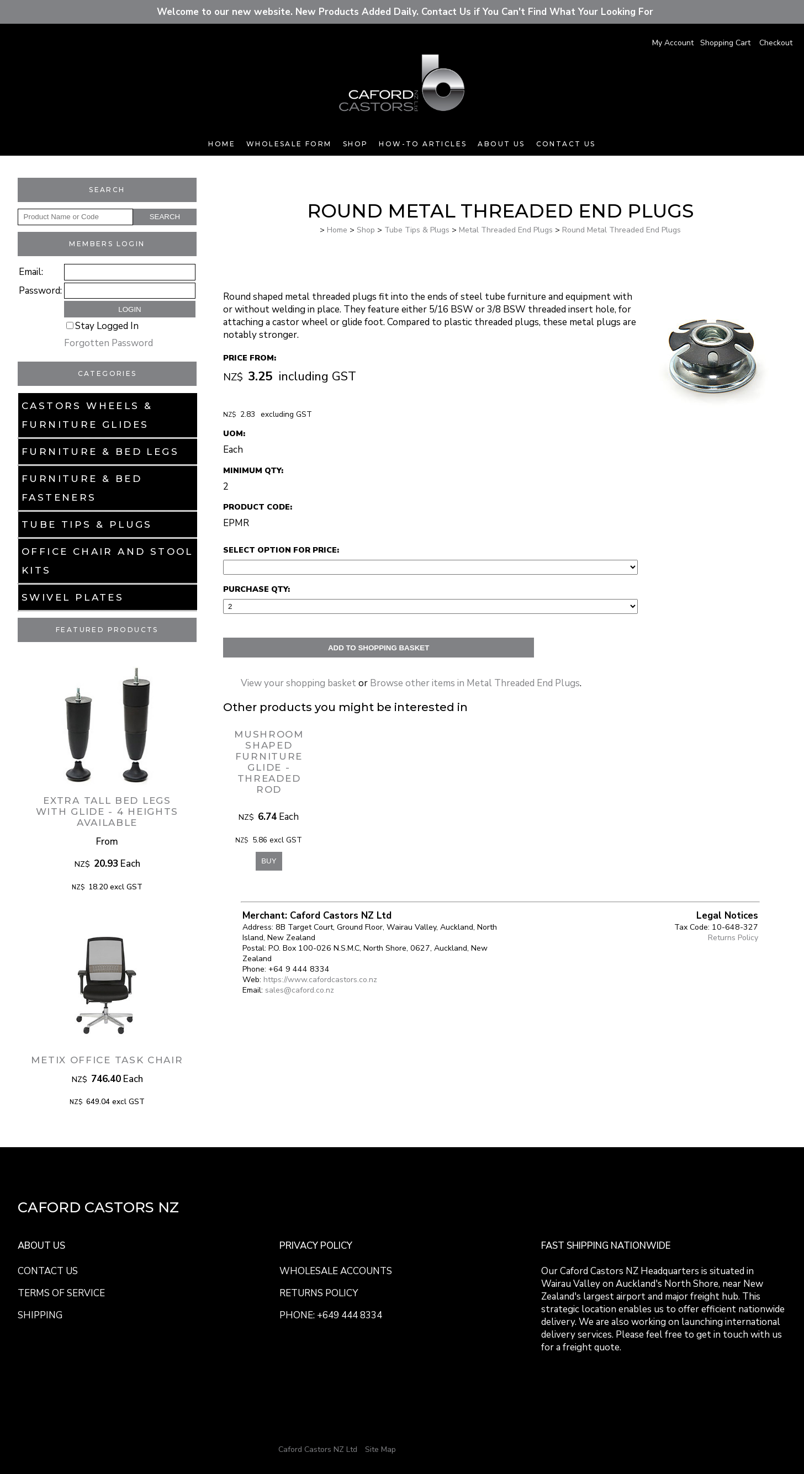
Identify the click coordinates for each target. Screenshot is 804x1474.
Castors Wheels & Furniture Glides (87, 415)
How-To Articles (423, 144)
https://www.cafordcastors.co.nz (320, 979)
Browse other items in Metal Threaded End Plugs (475, 683)
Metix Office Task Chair (107, 1059)
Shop (355, 144)
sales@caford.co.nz (299, 990)
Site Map (380, 1449)
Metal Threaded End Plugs (506, 230)
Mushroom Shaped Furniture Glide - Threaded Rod (269, 762)
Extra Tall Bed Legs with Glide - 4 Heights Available (107, 811)
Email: (31, 272)
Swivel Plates (73, 597)
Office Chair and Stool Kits (107, 561)
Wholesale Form (289, 144)
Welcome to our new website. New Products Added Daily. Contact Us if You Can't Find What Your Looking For (402, 12)
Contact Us (566, 144)
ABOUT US (41, 1245)
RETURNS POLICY (318, 1293)
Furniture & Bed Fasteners (82, 488)
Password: (40, 290)
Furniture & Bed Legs (100, 451)
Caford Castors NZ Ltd (317, 1449)
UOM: (234, 433)
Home (221, 144)
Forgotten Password (108, 343)
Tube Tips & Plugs (87, 524)
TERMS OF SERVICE (61, 1293)
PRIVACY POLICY (315, 1245)
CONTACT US (48, 1271)
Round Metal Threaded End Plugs (621, 230)
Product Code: (257, 506)
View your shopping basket (298, 683)
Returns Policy (733, 937)
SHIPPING (40, 1315)
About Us (501, 144)
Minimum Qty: (253, 470)
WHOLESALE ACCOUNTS (335, 1271)
